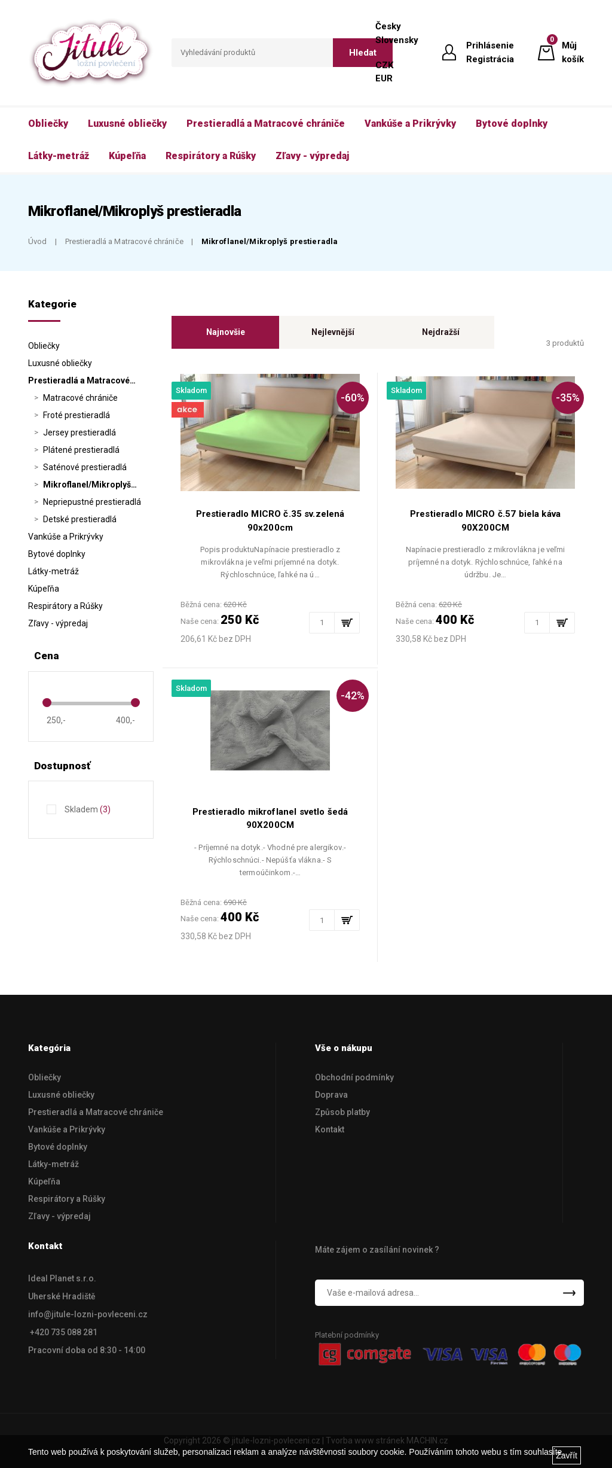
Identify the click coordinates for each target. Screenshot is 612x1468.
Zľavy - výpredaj (58, 623)
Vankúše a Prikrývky (65, 536)
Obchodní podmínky (354, 1077)
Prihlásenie (490, 45)
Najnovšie (225, 332)
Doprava (331, 1095)
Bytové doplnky (56, 554)
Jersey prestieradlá (79, 432)
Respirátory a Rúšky (65, 606)
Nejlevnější (332, 332)
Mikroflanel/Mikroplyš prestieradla (269, 241)
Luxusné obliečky (60, 363)
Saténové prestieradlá (85, 467)
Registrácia (490, 59)
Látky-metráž (53, 571)
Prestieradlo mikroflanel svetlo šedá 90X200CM (270, 818)
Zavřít (566, 1455)
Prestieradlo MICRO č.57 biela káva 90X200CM (485, 520)
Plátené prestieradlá (81, 450)
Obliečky (44, 346)
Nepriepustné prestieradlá (92, 502)
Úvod (37, 241)
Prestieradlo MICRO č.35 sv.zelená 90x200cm (270, 520)
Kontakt (329, 1129)
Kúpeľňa (43, 588)
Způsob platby (342, 1112)
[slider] (46, 702)
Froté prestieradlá (76, 415)
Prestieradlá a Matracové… (82, 380)
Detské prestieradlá (80, 519)
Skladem (88, 809)
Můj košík (573, 52)
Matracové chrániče (80, 398)
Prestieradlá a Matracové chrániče (124, 241)
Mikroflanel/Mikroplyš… (90, 484)
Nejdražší (441, 332)
